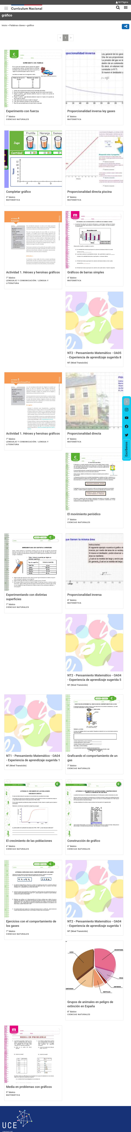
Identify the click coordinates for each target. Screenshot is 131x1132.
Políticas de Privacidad (13, 1058)
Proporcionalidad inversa (84, 536)
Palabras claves (17, 25)
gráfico (30, 25)
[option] (126, 409)
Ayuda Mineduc (10, 1043)
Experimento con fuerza (22, 111)
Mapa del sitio (9, 1052)
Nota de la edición (11, 1061)
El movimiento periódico (84, 451)
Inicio (4, 25)
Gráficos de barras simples (85, 281)
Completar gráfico (18, 196)
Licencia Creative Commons (15, 1079)
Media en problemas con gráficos (29, 960)
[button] (116, 5)
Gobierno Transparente (13, 1070)
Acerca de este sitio (12, 1055)
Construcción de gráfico (22, 791)
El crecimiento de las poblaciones (90, 706)
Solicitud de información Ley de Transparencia (23, 1075)
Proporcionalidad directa (23, 451)
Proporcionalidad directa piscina (89, 196)
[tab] (116, 5)
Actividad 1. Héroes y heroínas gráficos (33, 281)
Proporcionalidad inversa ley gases (91, 111)
